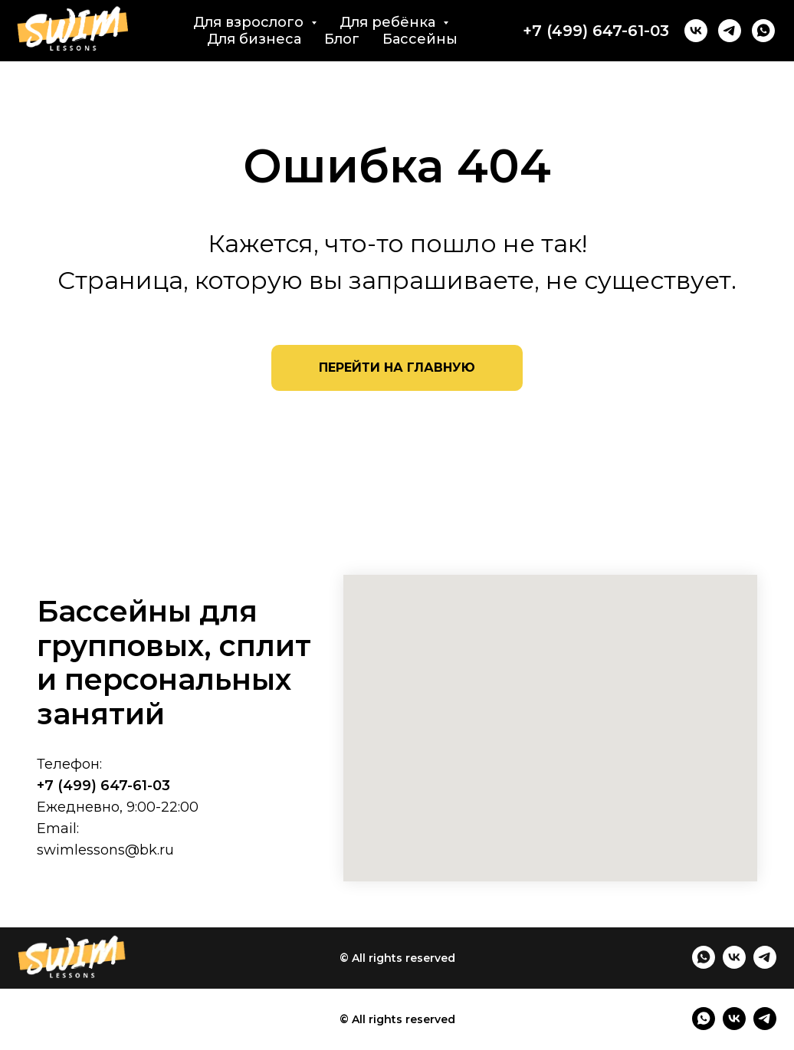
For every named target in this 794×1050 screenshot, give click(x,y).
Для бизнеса (254, 39)
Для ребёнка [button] (389, 22)
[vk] (695, 30)
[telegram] (729, 30)
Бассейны (420, 39)
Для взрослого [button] (250, 22)
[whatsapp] (763, 30)
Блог (341, 39)
